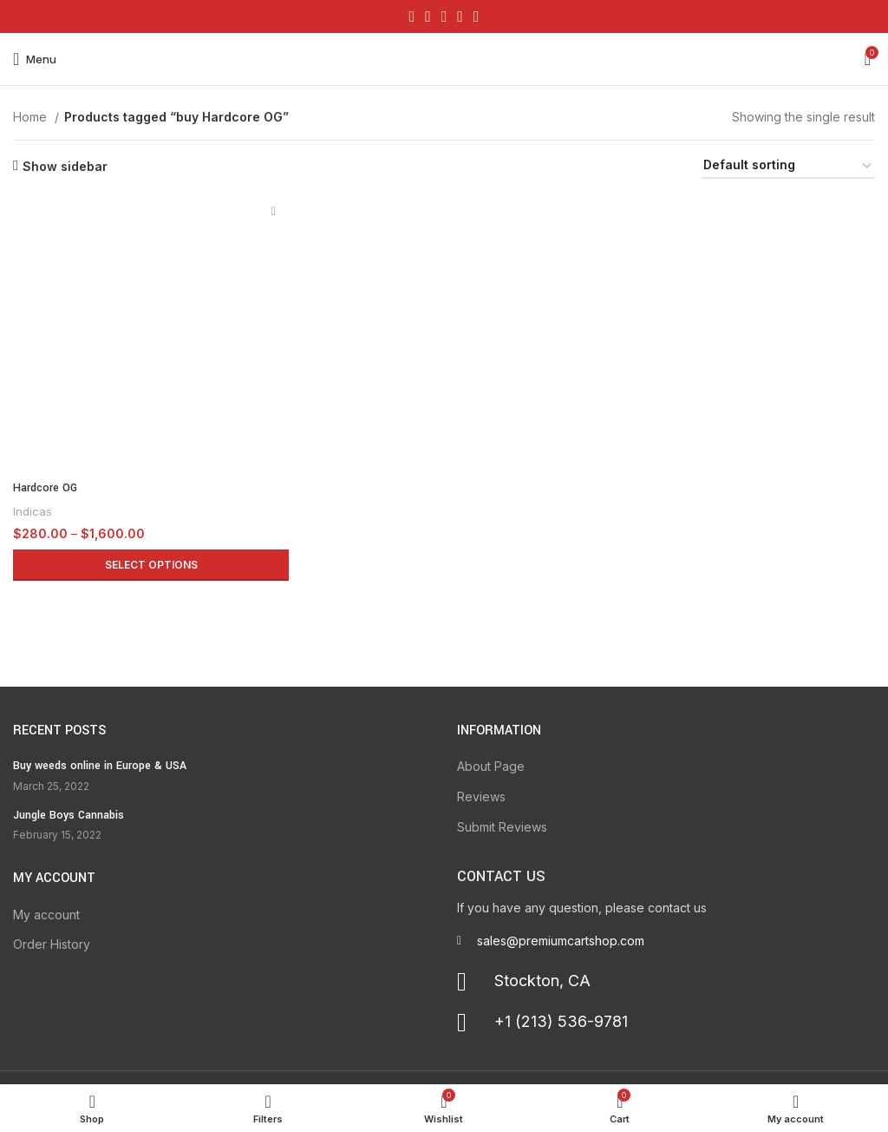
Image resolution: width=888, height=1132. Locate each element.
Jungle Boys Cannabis (68, 815)
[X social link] (428, 16)
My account (46, 914)
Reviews (481, 796)
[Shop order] (788, 166)
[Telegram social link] (476, 16)
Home (31, 116)
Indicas (32, 511)
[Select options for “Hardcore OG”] (151, 565)
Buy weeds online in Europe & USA (99, 765)
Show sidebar (65, 166)
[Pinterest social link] (444, 16)
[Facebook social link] (412, 16)
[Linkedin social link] (460, 16)
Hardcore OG (45, 488)
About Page (491, 766)
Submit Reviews (502, 826)
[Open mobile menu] (34, 59)
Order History (51, 944)
